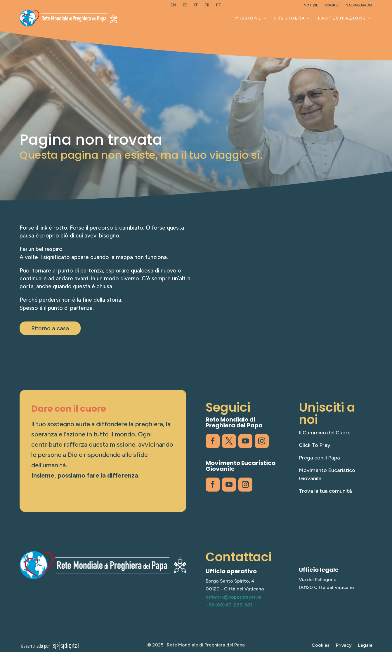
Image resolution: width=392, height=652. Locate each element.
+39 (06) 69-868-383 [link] (229, 605)
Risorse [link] (332, 5)
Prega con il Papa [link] (319, 458)
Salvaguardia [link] (359, 5)
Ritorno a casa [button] (50, 328)
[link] (173, 6)
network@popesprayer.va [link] (233, 597)
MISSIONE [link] (248, 18)
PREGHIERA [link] (290, 18)
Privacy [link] (344, 645)
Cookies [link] (320, 645)
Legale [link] (365, 645)
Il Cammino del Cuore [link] (325, 432)
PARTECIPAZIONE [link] (342, 18)
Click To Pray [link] (314, 445)
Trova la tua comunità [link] (325, 491)
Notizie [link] (311, 5)
